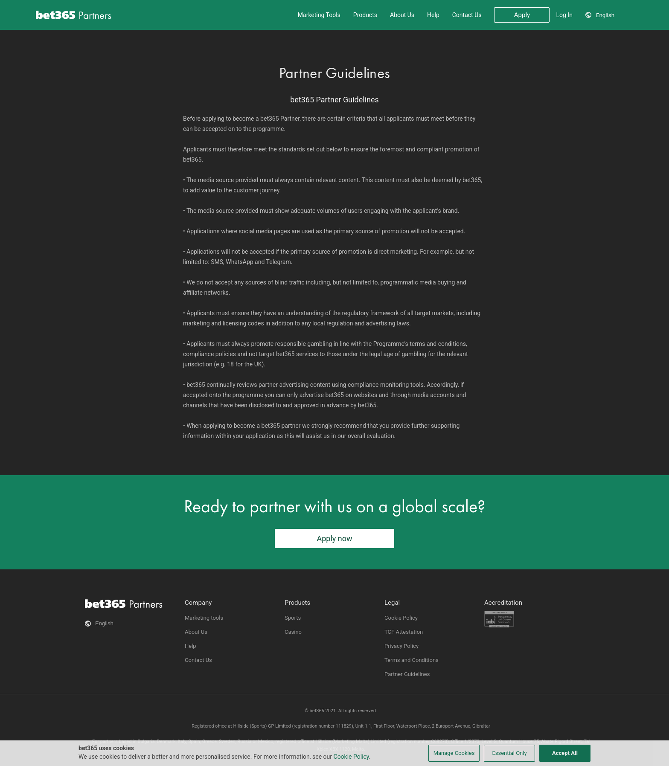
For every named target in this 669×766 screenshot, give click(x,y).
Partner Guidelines (407, 674)
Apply (522, 15)
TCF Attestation (403, 632)
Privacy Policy (401, 646)
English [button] (605, 15)
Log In (564, 15)
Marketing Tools (319, 15)
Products (365, 15)
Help (433, 15)
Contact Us (467, 15)
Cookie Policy (401, 618)
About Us (402, 15)
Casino (293, 632)
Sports (293, 618)
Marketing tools (204, 618)
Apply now (334, 538)
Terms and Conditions (411, 660)
